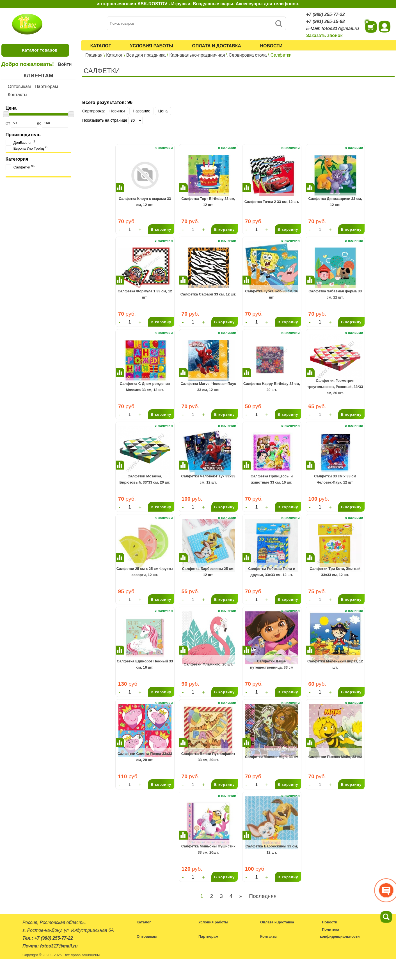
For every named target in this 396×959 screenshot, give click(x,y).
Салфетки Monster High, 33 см (271, 757)
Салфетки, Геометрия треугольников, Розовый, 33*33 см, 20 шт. (335, 386)
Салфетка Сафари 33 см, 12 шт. (208, 294)
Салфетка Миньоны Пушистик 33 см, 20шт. (208, 849)
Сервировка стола (248, 55)
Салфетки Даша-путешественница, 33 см (271, 664)
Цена (163, 111)
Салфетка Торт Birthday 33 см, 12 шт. (208, 202)
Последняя (262, 896)
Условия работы (151, 45)
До (52, 123)
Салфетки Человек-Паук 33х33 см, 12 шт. (208, 479)
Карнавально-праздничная (197, 55)
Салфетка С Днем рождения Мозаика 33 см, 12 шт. (145, 387)
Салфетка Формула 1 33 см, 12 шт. (145, 294)
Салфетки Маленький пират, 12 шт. (335, 664)
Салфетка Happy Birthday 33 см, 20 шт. (271, 387)
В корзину (161, 229)
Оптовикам (19, 86)
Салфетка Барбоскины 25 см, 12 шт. (208, 572)
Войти (65, 64)
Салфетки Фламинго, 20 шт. (208, 664)
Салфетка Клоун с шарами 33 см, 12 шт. (145, 202)
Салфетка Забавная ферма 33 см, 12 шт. (335, 294)
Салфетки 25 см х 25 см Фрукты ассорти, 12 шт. (144, 572)
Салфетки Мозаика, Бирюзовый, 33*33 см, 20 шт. (144, 479)
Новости (271, 45)
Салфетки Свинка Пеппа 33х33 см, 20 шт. (145, 757)
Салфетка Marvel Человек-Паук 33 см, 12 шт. (208, 387)
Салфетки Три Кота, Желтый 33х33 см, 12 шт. (335, 572)
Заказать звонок (324, 35)
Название (141, 111)
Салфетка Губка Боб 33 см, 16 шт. (271, 294)
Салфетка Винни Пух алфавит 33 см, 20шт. (208, 757)
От (21, 123)
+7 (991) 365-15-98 (325, 21)
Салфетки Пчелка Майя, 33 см (335, 757)
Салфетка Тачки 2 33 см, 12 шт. (271, 202)
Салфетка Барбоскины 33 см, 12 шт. (271, 849)
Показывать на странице (104, 120)
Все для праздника (146, 55)
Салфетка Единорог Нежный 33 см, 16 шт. (145, 664)
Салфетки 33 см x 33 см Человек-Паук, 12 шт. (335, 479)
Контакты (17, 94)
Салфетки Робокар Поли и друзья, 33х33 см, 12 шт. (271, 572)
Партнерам (46, 86)
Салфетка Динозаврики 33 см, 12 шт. (335, 202)
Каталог (100, 45)
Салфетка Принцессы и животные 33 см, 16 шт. (272, 479)
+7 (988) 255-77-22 (325, 14)
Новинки (117, 111)
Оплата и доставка (216, 45)
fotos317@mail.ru (340, 28)
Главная (93, 55)
